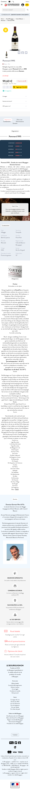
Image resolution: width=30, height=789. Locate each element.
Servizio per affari (15, 702)
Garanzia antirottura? (15, 101)
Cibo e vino (19, 120)
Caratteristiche (6, 121)
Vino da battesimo (15, 705)
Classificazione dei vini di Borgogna (15, 716)
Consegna (15, 96)
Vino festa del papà (15, 709)
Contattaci (15, 735)
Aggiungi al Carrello (20, 87)
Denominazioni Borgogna (15, 722)
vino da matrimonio (15, 703)
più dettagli (5, 75)
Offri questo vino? (15, 106)
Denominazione (20, 121)
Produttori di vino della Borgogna (15, 723)
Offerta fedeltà (15, 683)
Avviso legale (15, 689)
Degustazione (7, 120)
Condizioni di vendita (15, 691)
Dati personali (15, 693)
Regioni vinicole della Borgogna (15, 720)
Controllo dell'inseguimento (15, 685)
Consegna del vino (15, 700)
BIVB (16, 489)
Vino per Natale (15, 707)
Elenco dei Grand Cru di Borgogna (15, 718)
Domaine (15, 123)
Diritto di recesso (15, 687)
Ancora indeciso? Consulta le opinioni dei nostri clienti (15, 656)
